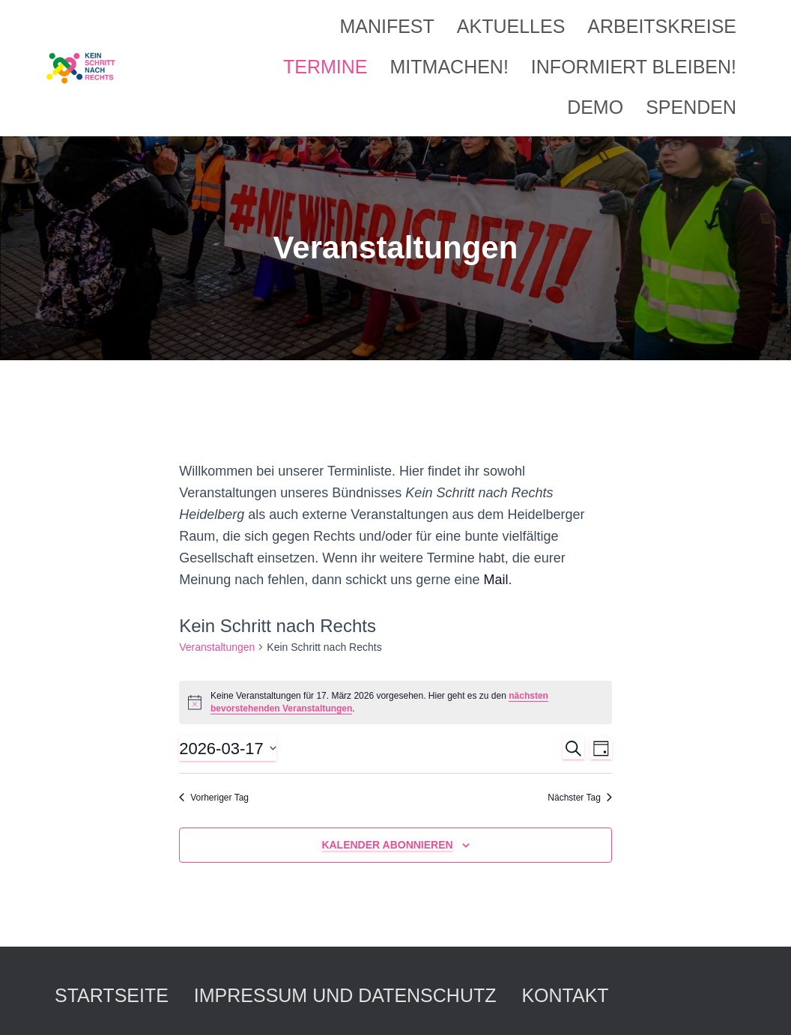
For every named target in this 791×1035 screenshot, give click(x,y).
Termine (325, 66)
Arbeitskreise (661, 26)
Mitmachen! (449, 66)
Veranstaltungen (217, 647)
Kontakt (564, 995)
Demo (595, 107)
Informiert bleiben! (633, 66)
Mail (495, 579)
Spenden (691, 107)
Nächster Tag (579, 797)
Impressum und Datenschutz (345, 995)
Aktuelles (511, 26)
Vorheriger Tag (214, 797)
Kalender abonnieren (386, 845)
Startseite (112, 995)
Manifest (386, 26)
